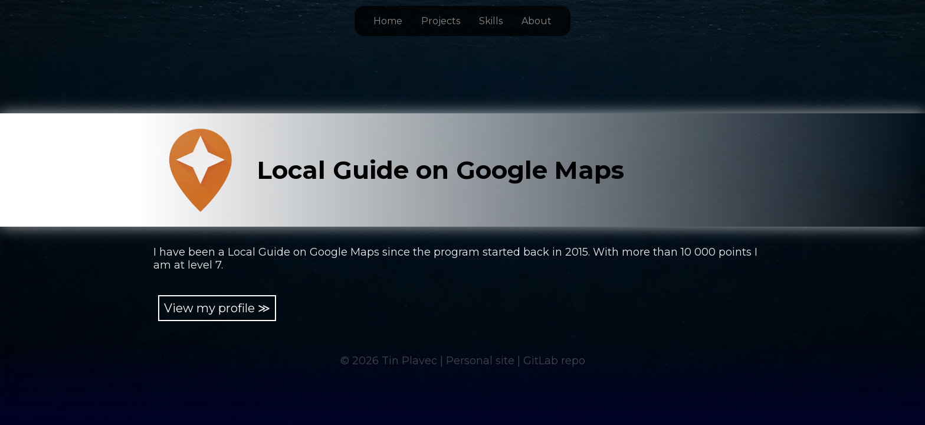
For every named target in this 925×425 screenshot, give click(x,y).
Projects (440, 21)
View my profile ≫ (217, 308)
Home (387, 21)
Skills (491, 21)
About (536, 21)
